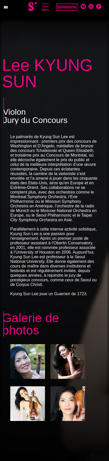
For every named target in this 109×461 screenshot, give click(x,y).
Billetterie (66, 7)
